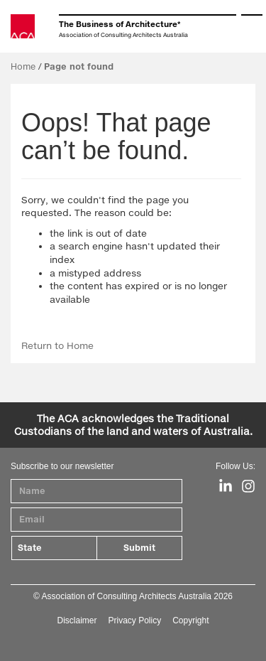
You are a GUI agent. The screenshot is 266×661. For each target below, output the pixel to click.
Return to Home (57, 345)
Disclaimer (76, 620)
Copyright (190, 620)
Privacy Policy (134, 620)
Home (23, 66)
